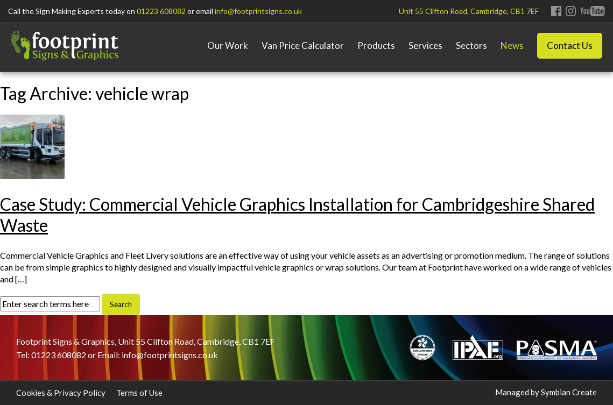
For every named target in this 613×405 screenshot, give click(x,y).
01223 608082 (161, 11)
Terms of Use (139, 392)
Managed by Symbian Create (546, 392)
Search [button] (121, 304)
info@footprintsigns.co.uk (258, 11)
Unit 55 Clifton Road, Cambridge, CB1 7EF (469, 11)
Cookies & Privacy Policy (60, 392)
